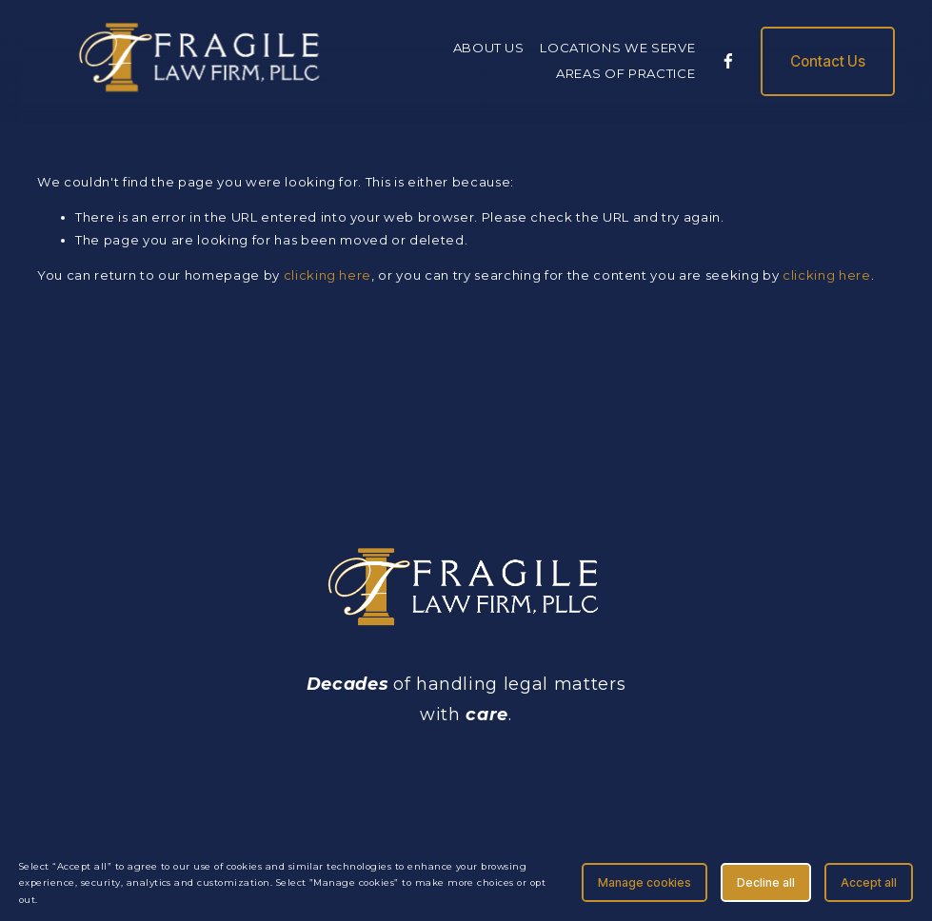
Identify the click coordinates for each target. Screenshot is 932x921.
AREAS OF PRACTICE (625, 73)
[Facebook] (728, 60)
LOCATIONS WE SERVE (617, 47)
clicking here (328, 275)
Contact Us (827, 61)
